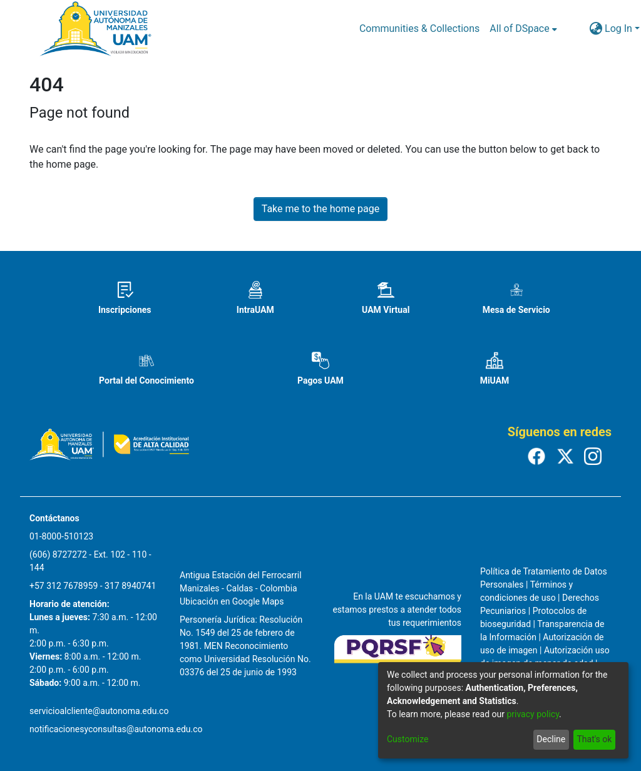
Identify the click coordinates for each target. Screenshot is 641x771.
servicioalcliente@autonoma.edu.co (98, 711)
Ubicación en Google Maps (232, 601)
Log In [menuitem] (618, 28)
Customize (407, 739)
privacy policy (532, 714)
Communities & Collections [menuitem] (419, 28)
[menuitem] (523, 28)
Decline (550, 739)
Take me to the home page (321, 209)
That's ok (594, 739)
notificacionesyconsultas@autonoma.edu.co (116, 729)
